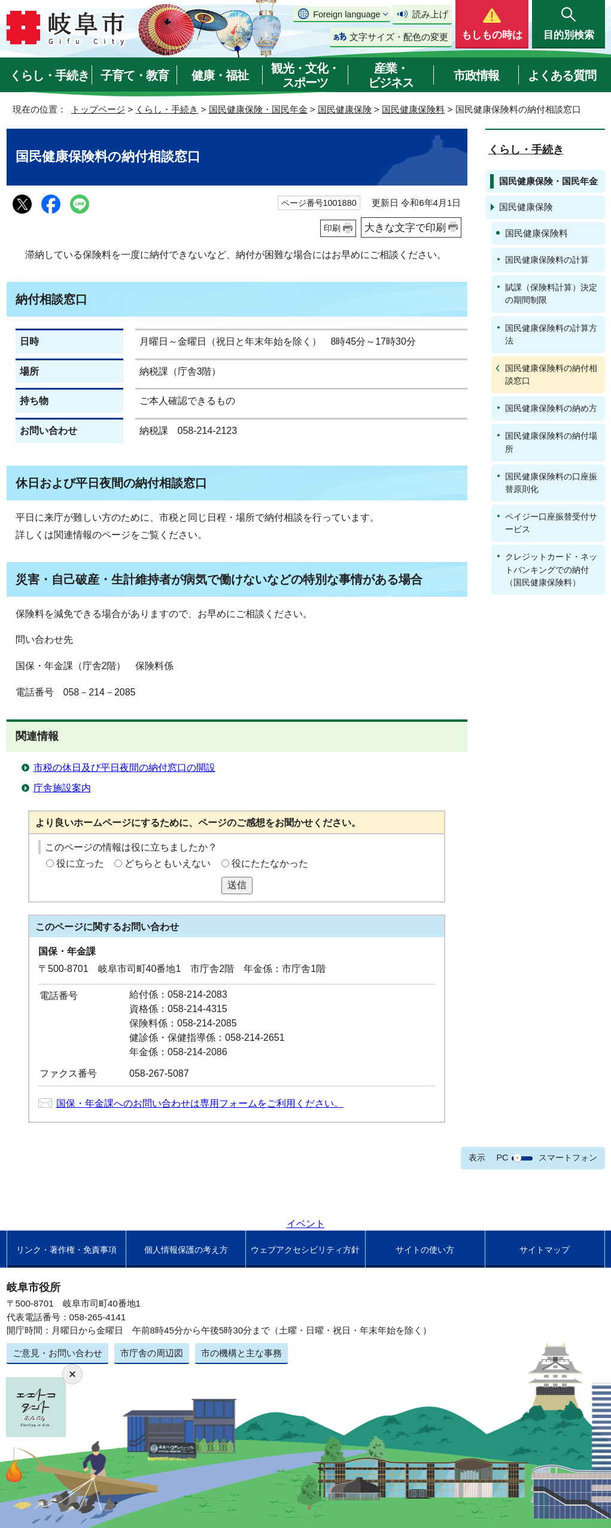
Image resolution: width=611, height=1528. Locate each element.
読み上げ (430, 14)
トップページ (98, 109)
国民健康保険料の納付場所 (551, 442)
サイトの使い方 (425, 1249)
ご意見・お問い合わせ (57, 1353)
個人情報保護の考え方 (186, 1249)
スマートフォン (568, 1157)
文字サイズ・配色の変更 (398, 37)
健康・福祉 (219, 75)
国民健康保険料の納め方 (551, 408)
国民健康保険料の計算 (547, 260)
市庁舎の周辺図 (151, 1353)
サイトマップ (544, 1249)
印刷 (332, 228)
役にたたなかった (270, 863)
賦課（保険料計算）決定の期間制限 (551, 293)
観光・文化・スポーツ (305, 75)
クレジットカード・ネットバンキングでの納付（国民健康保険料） (551, 569)
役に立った (80, 863)
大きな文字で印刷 (405, 227)
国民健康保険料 (413, 109)
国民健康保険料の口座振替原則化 (551, 483)
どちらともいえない (167, 863)
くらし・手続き (49, 75)
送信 (237, 885)
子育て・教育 (135, 75)
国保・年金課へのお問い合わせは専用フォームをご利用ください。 (200, 1103)
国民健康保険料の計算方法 (551, 334)
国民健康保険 (345, 109)
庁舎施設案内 (62, 788)
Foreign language (346, 14)
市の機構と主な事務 (241, 1353)
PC (502, 1157)
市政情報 (476, 75)
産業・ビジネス (391, 75)
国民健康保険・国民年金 (258, 109)
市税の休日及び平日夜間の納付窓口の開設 (124, 768)
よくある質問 (562, 75)
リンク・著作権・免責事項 (66, 1249)
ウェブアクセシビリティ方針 (305, 1249)
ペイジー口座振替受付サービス (551, 523)
